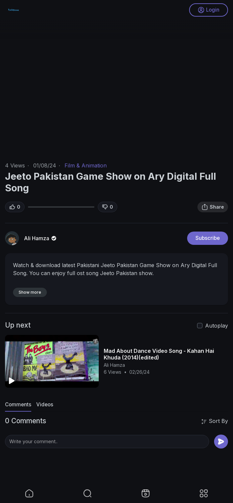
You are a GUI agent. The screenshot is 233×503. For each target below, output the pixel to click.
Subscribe (207, 238)
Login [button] (208, 10)
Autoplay (216, 325)
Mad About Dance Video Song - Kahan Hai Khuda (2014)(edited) (159, 354)
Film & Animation (85, 165)
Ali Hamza (41, 238)
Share (212, 207)
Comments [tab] (18, 404)
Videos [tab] (44, 404)
